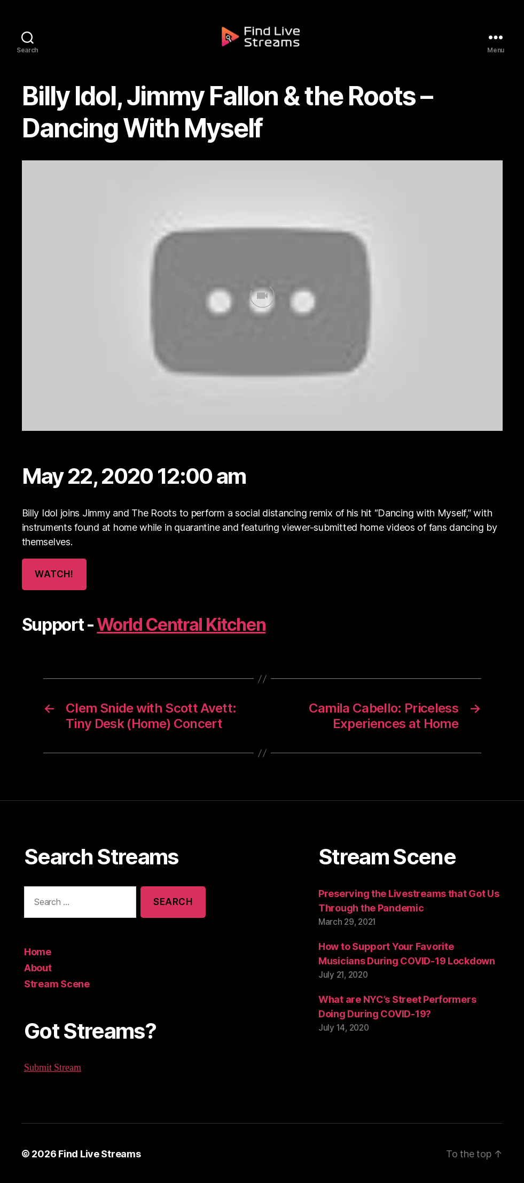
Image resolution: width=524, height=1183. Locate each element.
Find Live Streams (94, 1152)
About (37, 966)
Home (37, 950)
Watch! (53, 574)
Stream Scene (55, 982)
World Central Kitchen (177, 625)
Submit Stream (53, 1066)
